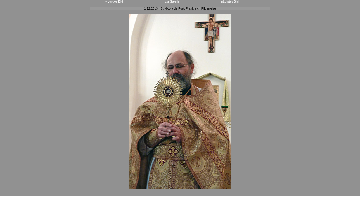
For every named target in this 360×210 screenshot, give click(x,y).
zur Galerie (172, 1)
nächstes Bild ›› (231, 1)
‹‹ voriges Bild (114, 1)
